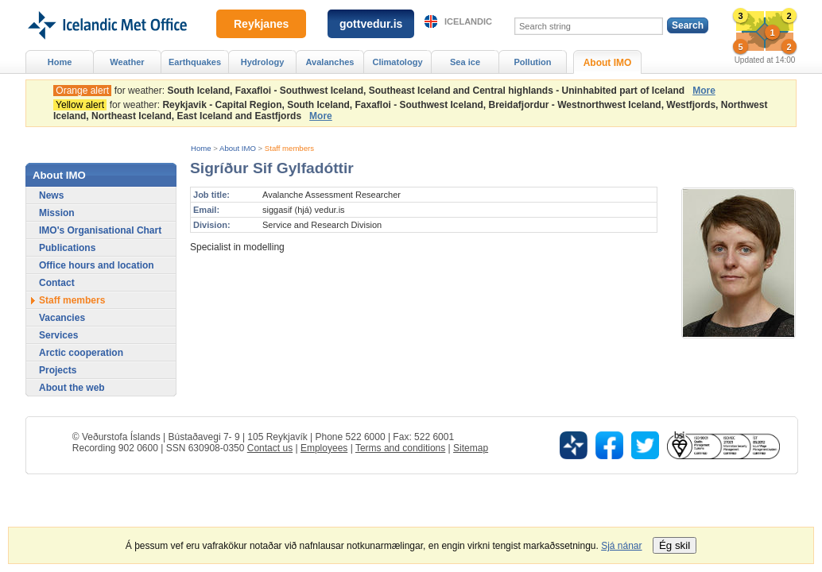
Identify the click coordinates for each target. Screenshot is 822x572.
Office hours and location (96, 265)
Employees (323, 448)
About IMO (237, 148)
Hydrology (263, 62)
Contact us (270, 448)
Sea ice (465, 62)
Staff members (289, 148)
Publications (67, 247)
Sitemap (470, 448)
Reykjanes (261, 23)
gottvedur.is (370, 23)
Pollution (532, 62)
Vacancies (62, 317)
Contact (57, 282)
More (703, 90)
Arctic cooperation (81, 352)
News (51, 195)
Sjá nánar (621, 545)
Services (58, 335)
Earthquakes (195, 62)
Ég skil (674, 545)
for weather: (371, 90)
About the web (72, 387)
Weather (127, 62)
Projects (57, 370)
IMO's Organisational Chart (100, 230)
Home (201, 148)
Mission (57, 212)
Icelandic (468, 21)
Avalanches (330, 62)
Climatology (397, 62)
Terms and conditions (400, 448)
